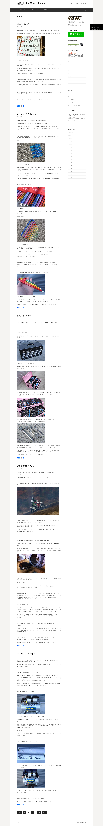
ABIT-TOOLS (71, 3)
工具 (69, 67)
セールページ (38, 9)
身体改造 (70, 76)
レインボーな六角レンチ (26, 114)
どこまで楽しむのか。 (26, 466)
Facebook (28, 822)
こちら (78, 25)
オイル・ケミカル (71, 73)
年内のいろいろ (23, 24)
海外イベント (70, 82)
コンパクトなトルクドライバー (74, 93)
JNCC (69, 84)
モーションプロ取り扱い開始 (74, 105)
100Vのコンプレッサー (26, 654)
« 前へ (20, 812)
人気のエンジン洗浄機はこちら (96, 29)
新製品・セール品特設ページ (96, 27)
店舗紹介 (77, 3)
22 (39, 812)
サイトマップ (83, 3)
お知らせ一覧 (30, 9)
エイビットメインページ (95, 25)
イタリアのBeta (71, 96)
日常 (69, 64)
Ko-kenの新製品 (71, 99)
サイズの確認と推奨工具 (73, 102)
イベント (70, 78)
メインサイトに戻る (21, 9)
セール (69, 70)
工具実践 (46, 9)
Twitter (21, 822)
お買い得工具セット (25, 316)
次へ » (44, 812)
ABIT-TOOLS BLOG (31, 3)
